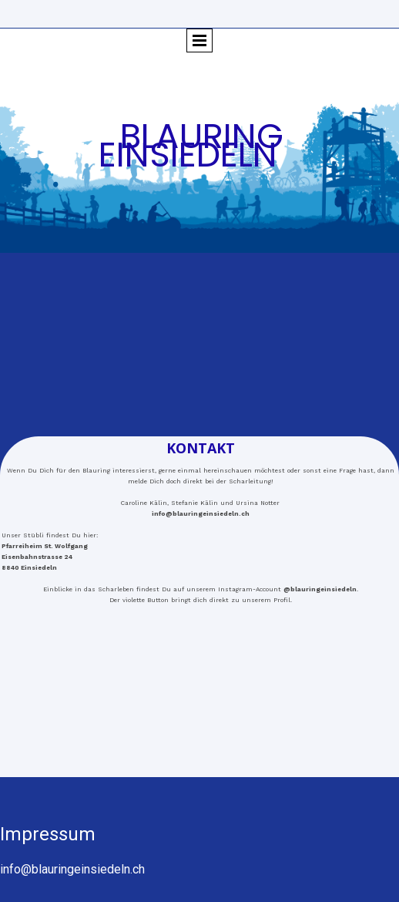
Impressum (48, 834)
